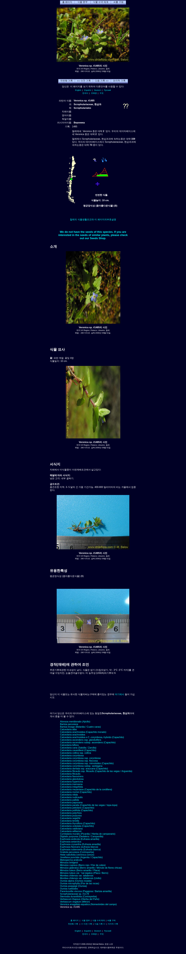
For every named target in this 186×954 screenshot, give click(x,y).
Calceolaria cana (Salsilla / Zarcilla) (78, 747)
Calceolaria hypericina (71, 781)
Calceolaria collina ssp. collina (75, 753)
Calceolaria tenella (69, 821)
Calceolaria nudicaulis (71, 797)
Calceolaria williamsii (71, 831)
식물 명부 (86, 920)
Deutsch (97, 90)
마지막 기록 (113, 924)
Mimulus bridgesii (69, 862)
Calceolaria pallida (69, 800)
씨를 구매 (111, 920)
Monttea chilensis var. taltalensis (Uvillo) (80, 878)
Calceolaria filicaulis (70, 774)
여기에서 (119, 694)
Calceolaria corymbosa (72, 755)
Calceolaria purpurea (71, 815)
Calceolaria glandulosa (72, 779)
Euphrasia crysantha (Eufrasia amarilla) (80, 844)
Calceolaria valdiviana (71, 828)
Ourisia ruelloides (69, 888)
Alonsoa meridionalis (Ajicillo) (75, 721)
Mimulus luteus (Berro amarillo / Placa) (80, 870)
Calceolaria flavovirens (71, 776)
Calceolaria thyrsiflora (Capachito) (77, 823)
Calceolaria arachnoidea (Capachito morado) (83, 732)
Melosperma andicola (71, 860)
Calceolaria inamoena (71, 784)
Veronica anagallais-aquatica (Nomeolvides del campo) (88, 904)
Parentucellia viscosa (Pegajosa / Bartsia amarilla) (86, 891)
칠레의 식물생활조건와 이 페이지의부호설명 (93, 219)
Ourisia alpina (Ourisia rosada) (76, 881)
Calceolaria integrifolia (71, 787)
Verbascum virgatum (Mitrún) (75, 901)
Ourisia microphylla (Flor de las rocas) (79, 883)
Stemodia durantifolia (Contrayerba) (78, 896)
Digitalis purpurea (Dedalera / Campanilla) (81, 836)
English (78, 90)
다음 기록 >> (100, 924)
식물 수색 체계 (98, 920)
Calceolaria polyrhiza (71, 813)
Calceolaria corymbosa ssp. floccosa (79, 761)
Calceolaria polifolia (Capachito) (76, 810)
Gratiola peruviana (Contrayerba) (77, 852)
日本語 (94, 93)
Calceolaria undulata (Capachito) (77, 826)
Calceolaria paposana (71, 802)
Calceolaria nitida (69, 794)
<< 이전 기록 (86, 924)
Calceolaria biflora (69, 745)
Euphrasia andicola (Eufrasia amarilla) (79, 839)
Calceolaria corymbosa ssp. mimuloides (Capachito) (87, 763)
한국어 (85, 93)
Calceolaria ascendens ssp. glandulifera (80, 740)
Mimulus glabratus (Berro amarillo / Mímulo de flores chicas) (91, 868)
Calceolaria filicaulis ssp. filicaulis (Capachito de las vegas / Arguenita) (96, 771)
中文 (102, 93)
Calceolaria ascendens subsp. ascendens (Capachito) (88, 742)
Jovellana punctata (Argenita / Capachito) (81, 857)
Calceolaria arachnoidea (72, 734)
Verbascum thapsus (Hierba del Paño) (79, 899)
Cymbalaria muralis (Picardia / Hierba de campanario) (87, 834)
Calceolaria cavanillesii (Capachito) (78, 750)
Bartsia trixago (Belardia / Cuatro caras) (80, 727)
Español (87, 90)
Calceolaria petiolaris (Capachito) (77, 808)
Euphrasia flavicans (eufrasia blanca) (79, 847)
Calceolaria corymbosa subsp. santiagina (81, 766)
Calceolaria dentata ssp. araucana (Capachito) (84, 768)
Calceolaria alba (68, 729)
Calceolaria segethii (70, 818)
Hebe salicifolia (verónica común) (77, 854)
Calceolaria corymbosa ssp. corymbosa (80, 758)
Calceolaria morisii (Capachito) (76, 792)
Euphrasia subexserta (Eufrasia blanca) (80, 849)
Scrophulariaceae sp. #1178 (74, 894)
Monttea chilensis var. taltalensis (76, 875)
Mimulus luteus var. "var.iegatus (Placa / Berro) (84, 873)
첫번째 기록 (73, 924)
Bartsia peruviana (69, 724)
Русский (107, 90)
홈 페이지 (74, 920)
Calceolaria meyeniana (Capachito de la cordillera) (86, 789)
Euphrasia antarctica (70, 841)
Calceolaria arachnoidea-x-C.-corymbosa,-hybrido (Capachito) (92, 737)
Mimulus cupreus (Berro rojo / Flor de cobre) (83, 865)
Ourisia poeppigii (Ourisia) (73, 886)
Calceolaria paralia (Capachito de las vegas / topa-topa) (88, 805)
